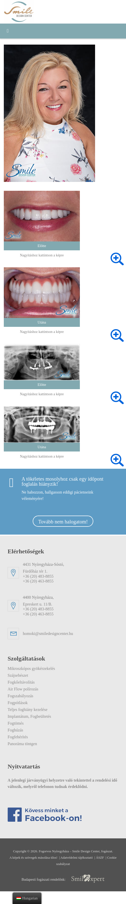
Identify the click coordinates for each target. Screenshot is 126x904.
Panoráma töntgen (28, 743)
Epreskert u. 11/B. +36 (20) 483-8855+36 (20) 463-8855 (70, 605)
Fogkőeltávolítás (25, 682)
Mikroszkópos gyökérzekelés (38, 668)
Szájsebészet (21, 675)
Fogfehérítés (21, 736)
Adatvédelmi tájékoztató (86, 870)
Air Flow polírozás (26, 689)
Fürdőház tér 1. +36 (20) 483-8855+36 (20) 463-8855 (70, 572)
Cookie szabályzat (63, 876)
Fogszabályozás (24, 695)
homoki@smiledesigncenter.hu (57, 633)
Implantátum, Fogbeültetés (37, 716)
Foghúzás (18, 730)
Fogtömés (18, 723)
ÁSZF (114, 870)
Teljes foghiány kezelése (33, 709)
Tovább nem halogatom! (63, 522)
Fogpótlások (21, 702)
